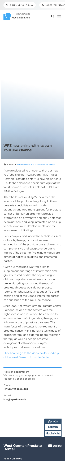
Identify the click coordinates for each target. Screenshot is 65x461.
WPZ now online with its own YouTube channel (36, 164)
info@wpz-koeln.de (14, 399)
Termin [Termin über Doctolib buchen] (53, 427)
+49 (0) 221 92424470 (15, 389)
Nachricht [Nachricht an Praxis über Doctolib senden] (53, 433)
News (11, 164)
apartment (4, 164)
